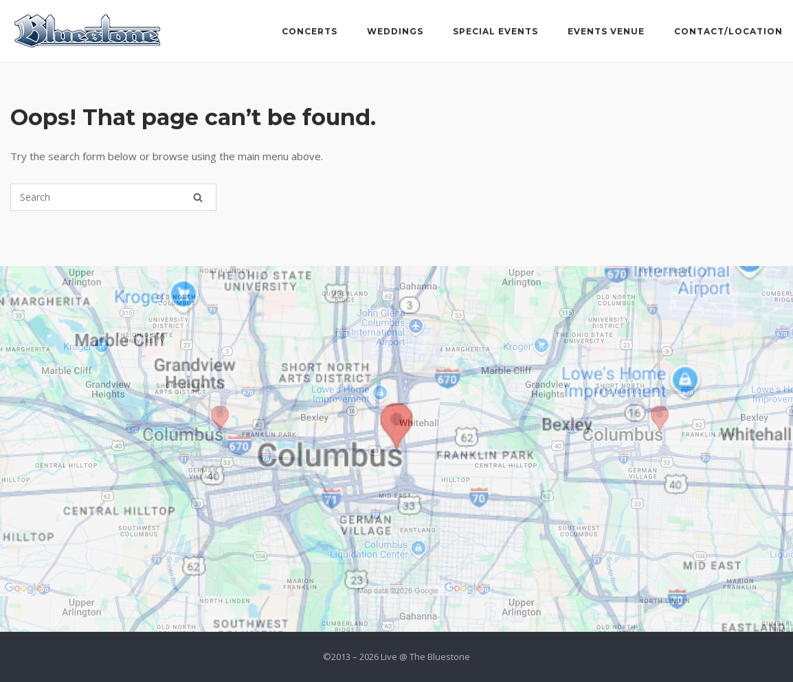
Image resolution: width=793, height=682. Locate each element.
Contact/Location (728, 31)
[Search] (197, 197)
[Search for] (113, 197)
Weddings (395, 31)
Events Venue (606, 31)
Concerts (309, 31)
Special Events (495, 31)
